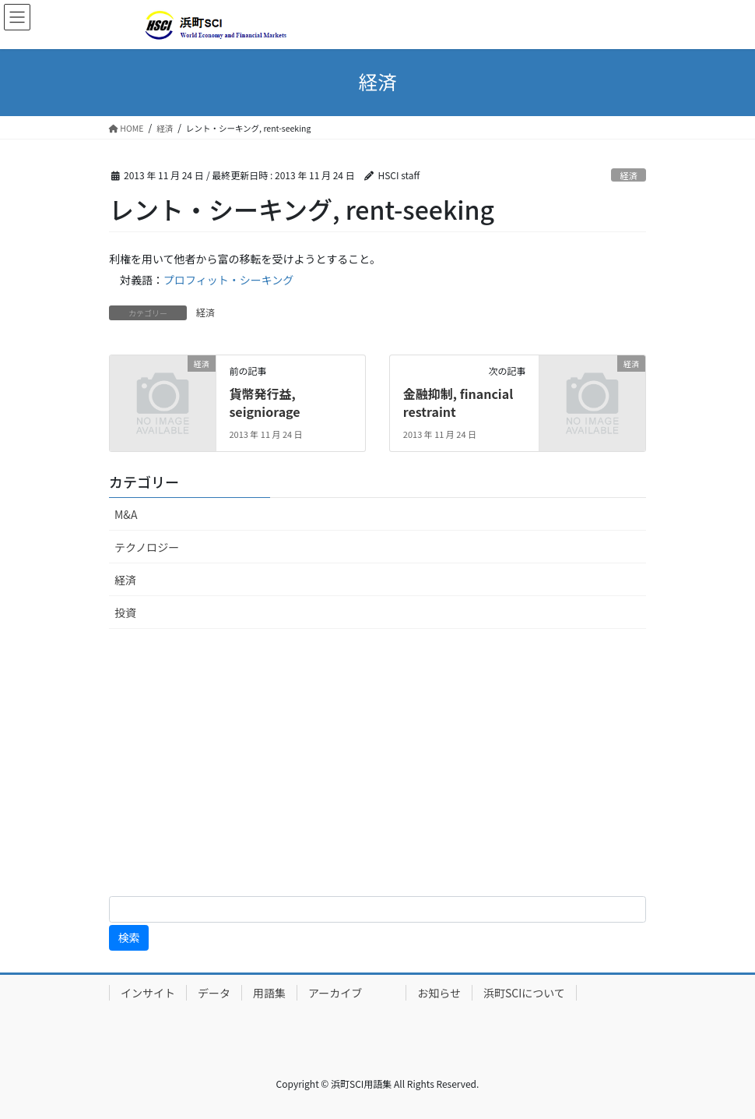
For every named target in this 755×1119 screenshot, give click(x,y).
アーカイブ (351, 993)
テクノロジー (146, 547)
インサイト (148, 993)
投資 (125, 612)
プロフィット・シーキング (228, 280)
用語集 (269, 993)
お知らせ (439, 993)
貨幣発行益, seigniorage (264, 402)
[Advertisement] (377, 765)
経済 (628, 175)
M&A (125, 514)
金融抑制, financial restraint (458, 402)
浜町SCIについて (524, 993)
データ (214, 993)
